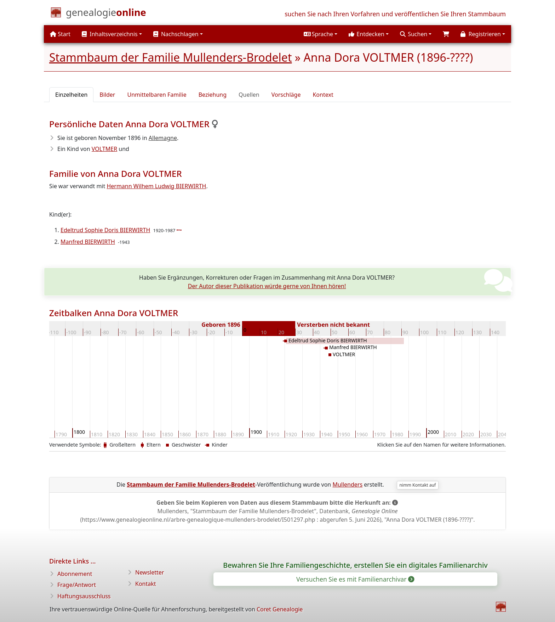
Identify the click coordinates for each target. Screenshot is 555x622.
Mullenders (347, 484)
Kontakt (145, 584)
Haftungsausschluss (84, 596)
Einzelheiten (71, 95)
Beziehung (213, 95)
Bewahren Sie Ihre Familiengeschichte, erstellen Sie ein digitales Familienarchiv (355, 565)
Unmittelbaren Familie (156, 95)
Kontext (323, 95)
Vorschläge (286, 95)
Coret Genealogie (280, 609)
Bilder (107, 95)
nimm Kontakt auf (418, 485)
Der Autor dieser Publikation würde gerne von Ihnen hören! (267, 286)
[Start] (106, 14)
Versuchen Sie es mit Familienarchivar (354, 579)
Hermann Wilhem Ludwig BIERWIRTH (156, 186)
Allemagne (163, 138)
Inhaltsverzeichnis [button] (110, 34)
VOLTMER (104, 149)
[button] (320, 34)
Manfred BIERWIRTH (88, 242)
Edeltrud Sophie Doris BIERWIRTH (105, 230)
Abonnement (74, 574)
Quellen (249, 95)
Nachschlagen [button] (176, 34)
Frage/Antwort (76, 585)
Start (60, 34)
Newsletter (149, 572)
